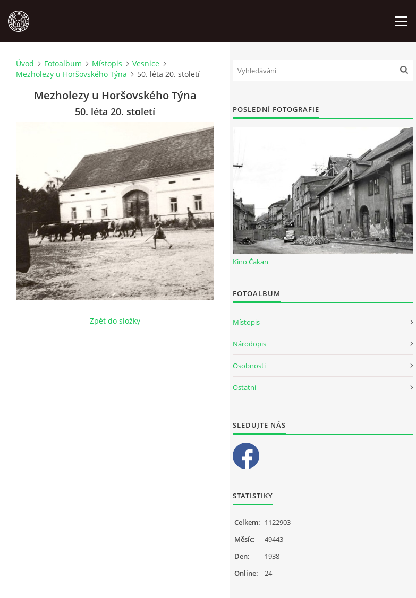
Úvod (25, 63)
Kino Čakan (250, 261)
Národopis (249, 344)
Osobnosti (249, 365)
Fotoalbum (63, 63)
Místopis (107, 63)
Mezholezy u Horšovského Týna (71, 74)
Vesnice (145, 63)
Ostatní (244, 387)
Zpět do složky (115, 321)
